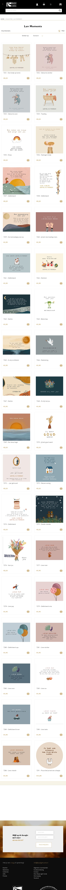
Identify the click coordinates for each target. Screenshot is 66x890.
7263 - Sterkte (8, 319)
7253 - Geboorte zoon (11, 114)
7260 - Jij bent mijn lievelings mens (47, 237)
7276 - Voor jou (8, 565)
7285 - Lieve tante (42, 729)
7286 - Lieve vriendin (10, 771)
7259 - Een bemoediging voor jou (14, 237)
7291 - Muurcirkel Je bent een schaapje (48, 771)
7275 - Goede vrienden (44, 524)
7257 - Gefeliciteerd (10, 196)
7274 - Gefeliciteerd (10, 524)
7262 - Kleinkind (42, 278)
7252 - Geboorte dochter (44, 73)
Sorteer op (33, 36)
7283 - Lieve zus (41, 688)
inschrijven (43, 845)
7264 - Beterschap (42, 319)
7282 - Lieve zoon (9, 688)
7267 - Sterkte (8, 401)
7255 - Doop (8, 155)
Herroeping (37, 876)
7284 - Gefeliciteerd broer (12, 729)
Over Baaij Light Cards (40, 874)
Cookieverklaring (39, 870)
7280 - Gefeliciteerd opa (11, 647)
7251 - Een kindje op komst (12, 73)
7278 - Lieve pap (9, 606)
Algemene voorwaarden (41, 868)
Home (2, 19)
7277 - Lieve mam (42, 565)
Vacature (36, 878)
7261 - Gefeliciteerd (10, 278)
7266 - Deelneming (42, 360)
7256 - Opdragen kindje (44, 155)
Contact (36, 872)
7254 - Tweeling (41, 114)
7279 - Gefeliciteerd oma (44, 606)
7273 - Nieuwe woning (43, 483)
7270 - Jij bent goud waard (45, 442)
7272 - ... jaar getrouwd (11, 483)
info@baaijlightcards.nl (41, 863)
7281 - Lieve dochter (43, 647)
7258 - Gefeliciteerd (43, 196)
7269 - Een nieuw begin (11, 442)
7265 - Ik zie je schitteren (11, 360)
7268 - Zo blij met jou (43, 401)
